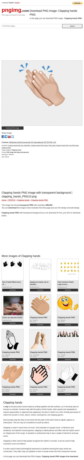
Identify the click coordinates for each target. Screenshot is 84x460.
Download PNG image (12, 128)
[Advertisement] (42, 45)
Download (12, 290)
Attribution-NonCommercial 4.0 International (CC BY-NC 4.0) (32, 142)
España (17, 2)
